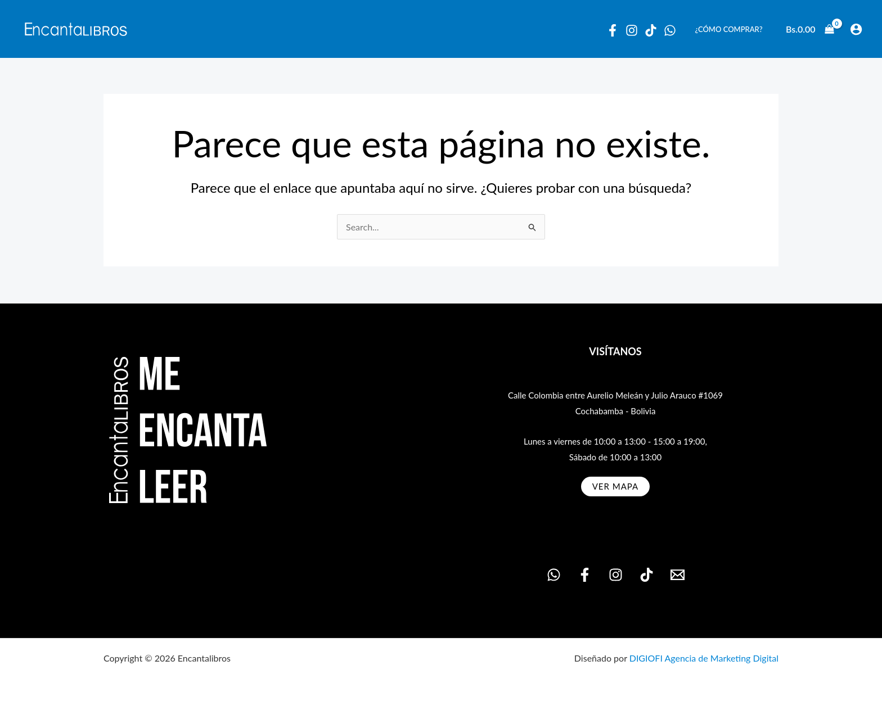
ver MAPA (615, 486)
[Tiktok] (651, 30)
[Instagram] (632, 30)
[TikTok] (647, 575)
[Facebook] (612, 30)
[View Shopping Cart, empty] (810, 29)
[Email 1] (677, 575)
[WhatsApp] (670, 30)
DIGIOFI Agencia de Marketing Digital (703, 658)
